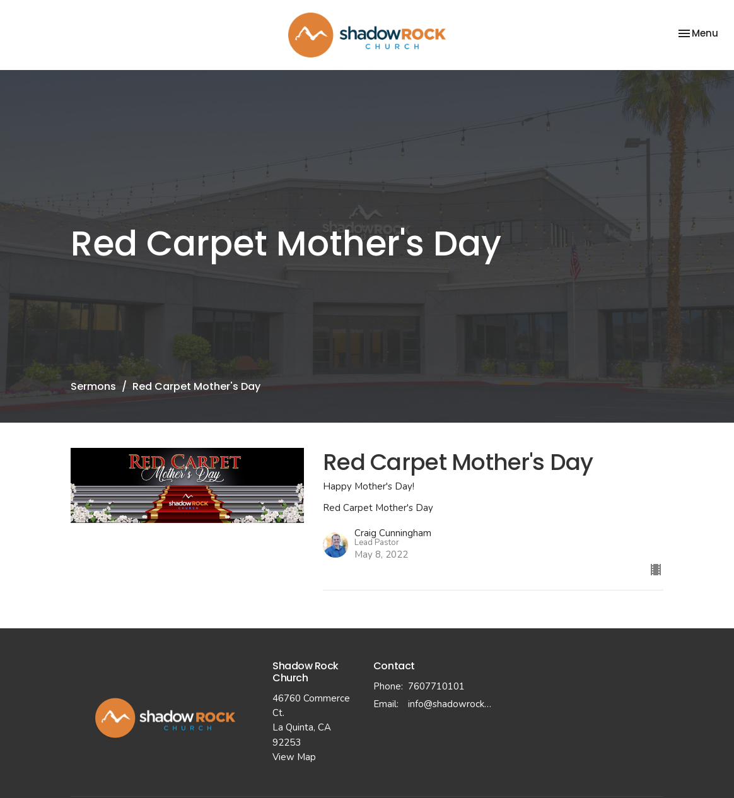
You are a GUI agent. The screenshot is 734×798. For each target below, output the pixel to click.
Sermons (93, 386)
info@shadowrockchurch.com (451, 704)
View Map (294, 757)
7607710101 (436, 686)
